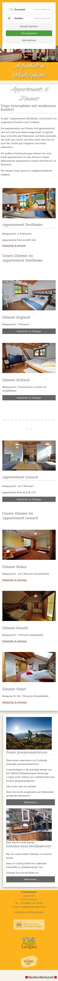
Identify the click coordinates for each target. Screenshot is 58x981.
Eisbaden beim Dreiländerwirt (28, 846)
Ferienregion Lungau (29, 943)
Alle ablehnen (29, 40)
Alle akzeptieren (29, 33)
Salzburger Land (29, 962)
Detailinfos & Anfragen (29, 331)
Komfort (19, 18)
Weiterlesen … (31, 802)
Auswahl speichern (29, 26)
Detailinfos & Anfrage (14, 245)
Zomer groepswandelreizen (26, 752)
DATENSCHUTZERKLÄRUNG (29, 912)
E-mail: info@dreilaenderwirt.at (29, 906)
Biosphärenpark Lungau (29, 924)
